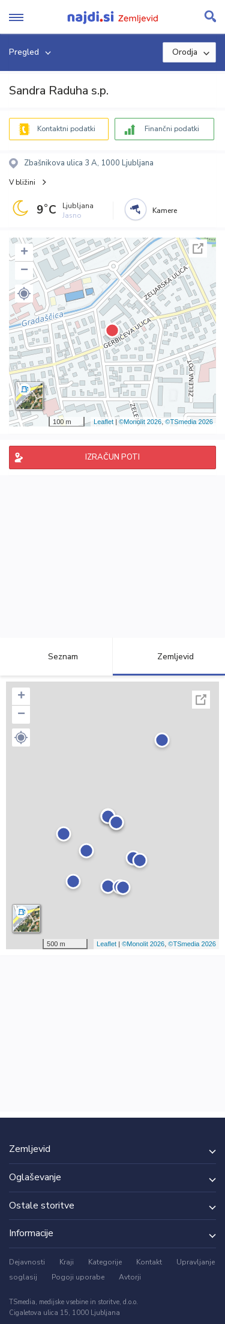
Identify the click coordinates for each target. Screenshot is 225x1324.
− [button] (24, 271)
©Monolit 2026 (140, 421)
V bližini (22, 182)
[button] (24, 294)
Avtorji (130, 1277)
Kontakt (149, 1262)
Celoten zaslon (198, 248)
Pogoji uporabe (78, 1277)
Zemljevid (168, 656)
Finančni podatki (172, 129)
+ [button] (24, 253)
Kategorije (105, 1262)
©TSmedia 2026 (189, 421)
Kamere (164, 210)
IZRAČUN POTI (112, 457)
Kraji (66, 1262)
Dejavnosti (27, 1262)
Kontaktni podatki (66, 129)
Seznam (56, 656)
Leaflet (103, 421)
